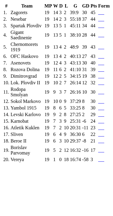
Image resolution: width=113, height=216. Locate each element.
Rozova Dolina (25, 69)
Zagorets (19, 12)
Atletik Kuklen (25, 127)
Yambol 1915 (23, 107)
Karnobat (20, 121)
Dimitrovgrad (24, 76)
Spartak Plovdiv (26, 25)
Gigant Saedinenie (21, 35)
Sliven (17, 134)
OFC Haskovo (24, 56)
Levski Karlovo (26, 114)
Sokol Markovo (26, 101)
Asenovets (21, 62)
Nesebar (18, 19)
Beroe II (19, 140)
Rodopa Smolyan (19, 92)
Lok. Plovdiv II (25, 82)
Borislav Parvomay (20, 150)
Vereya (17, 159)
